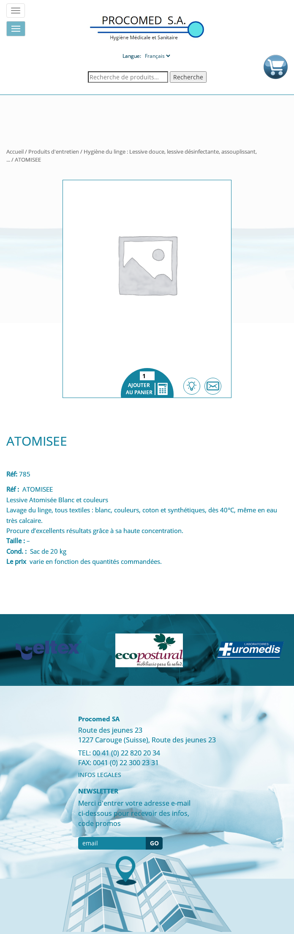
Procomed (147, 27)
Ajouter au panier (147, 383)
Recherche (188, 77)
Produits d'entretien (53, 151)
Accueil (15, 151)
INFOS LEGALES (99, 775)
